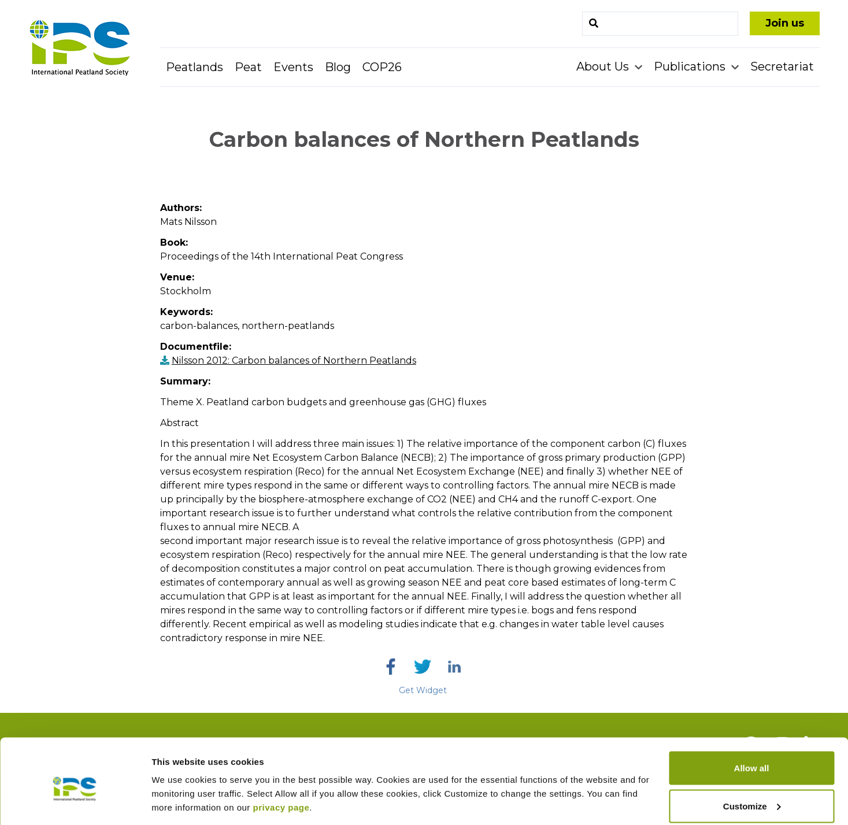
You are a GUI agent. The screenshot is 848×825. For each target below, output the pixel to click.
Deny (751, 794)
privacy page (281, 758)
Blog (338, 67)
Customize (752, 756)
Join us (784, 23)
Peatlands (194, 67)
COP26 (382, 67)
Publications (691, 66)
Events (293, 67)
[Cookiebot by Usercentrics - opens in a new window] (74, 802)
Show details (178, 789)
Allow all (751, 718)
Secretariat (782, 66)
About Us (604, 66)
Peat (248, 67)
